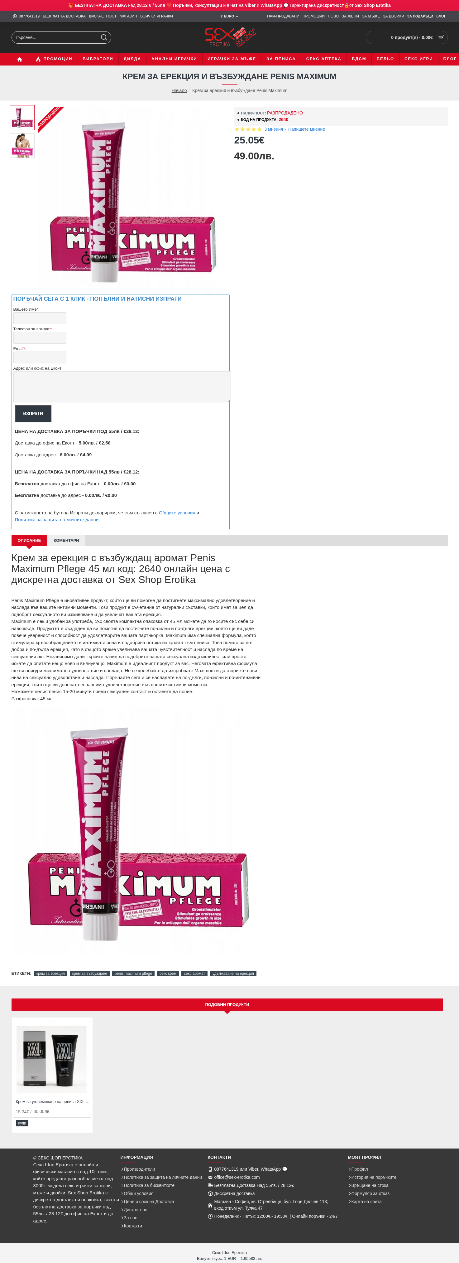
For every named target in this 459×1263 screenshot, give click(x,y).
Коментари (66, 533)
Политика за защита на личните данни (57, 512)
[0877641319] (26, 16)
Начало (179, 90)
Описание (29, 533)
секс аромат (194, 966)
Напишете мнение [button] (306, 129)
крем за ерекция (50, 966)
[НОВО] (333, 16)
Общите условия (177, 505)
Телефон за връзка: (32, 326)
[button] (22, 1126)
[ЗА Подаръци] (420, 16)
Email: (19, 344)
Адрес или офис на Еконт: (38, 360)
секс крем (168, 966)
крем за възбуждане (89, 966)
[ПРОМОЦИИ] (313, 16)
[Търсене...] (104, 37)
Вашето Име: (26, 309)
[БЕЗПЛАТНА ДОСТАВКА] (64, 16)
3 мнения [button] (274, 129)
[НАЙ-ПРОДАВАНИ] (283, 16)
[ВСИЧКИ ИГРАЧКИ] (157, 16)
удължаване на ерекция (233, 966)
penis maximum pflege (133, 966)
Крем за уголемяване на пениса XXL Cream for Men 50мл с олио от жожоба (53, 1104)
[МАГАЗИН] (128, 16)
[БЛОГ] (441, 16)
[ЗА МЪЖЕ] (371, 16)
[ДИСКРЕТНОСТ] (102, 16)
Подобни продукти (227, 1007)
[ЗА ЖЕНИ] (350, 16)
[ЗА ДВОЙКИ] (393, 16)
